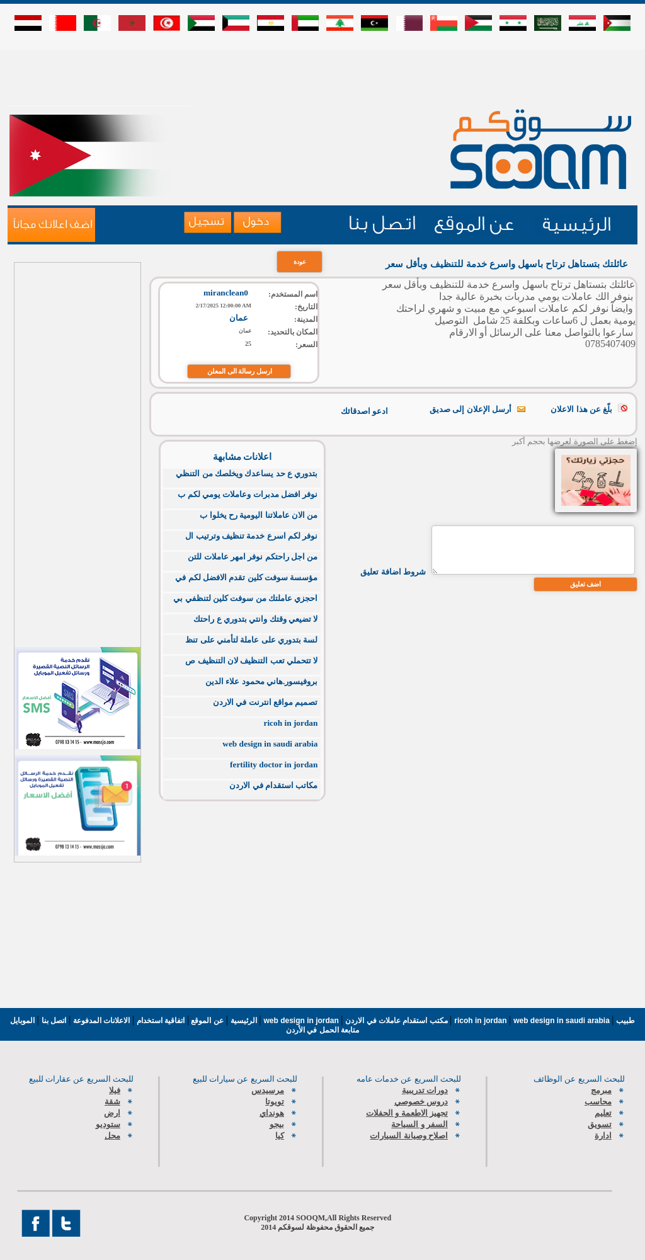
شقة (112, 1101)
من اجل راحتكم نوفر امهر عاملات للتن (252, 556)
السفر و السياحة (419, 1124)
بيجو (277, 1124)
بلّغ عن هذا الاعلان (581, 409)
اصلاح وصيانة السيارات (409, 1135)
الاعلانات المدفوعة (100, 1020)
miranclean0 (225, 292)
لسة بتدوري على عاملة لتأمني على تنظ (251, 639)
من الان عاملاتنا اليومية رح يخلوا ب (258, 515)
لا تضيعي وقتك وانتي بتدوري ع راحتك (255, 619)
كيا (279, 1135)
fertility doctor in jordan (273, 764)
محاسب (598, 1101)
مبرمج (601, 1090)
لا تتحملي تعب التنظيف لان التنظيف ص (251, 660)
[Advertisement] (322, 77)
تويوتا (274, 1101)
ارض (112, 1113)
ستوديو (108, 1124)
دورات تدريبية (425, 1090)
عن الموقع (206, 1020)
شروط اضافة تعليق (393, 571)
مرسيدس (267, 1090)
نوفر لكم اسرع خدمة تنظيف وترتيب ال (251, 536)
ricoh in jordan (291, 723)
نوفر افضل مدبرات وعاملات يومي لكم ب (247, 494)
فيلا (114, 1090)
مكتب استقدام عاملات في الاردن (397, 1020)
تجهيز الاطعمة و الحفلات (407, 1113)
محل (112, 1135)
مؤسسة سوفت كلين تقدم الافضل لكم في (246, 577)
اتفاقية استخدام (159, 1020)
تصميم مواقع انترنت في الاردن (265, 702)
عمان (238, 318)
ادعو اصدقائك (364, 411)
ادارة (603, 1135)
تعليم (603, 1113)
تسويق (600, 1124)
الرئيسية (244, 1020)
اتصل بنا (54, 1020)
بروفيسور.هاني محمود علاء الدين (261, 681)
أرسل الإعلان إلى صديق (470, 409)
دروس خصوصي (421, 1101)
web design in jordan (302, 1020)
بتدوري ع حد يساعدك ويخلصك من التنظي (246, 473)
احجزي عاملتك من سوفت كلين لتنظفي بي (245, 598)
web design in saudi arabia (269, 743)
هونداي (272, 1113)
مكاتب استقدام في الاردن (273, 785)
